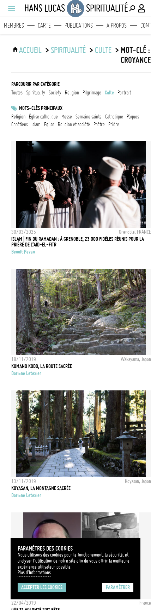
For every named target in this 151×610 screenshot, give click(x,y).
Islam (36, 124)
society (55, 92)
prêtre (99, 124)
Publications (79, 25)
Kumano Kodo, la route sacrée (41, 366)
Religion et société (74, 124)
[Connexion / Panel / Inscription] (142, 8)
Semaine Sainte (89, 117)
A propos (117, 25)
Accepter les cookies (41, 587)
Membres (14, 25)
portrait (124, 92)
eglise (49, 124)
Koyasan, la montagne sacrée (41, 488)
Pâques (133, 117)
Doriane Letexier (26, 373)
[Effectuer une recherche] (132, 8)
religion (72, 92)
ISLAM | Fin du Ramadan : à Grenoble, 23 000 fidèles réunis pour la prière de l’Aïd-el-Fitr (77, 242)
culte (103, 50)
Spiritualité (68, 50)
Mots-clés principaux (40, 108)
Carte (44, 25)
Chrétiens (19, 124)
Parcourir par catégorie (35, 84)
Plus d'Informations (34, 572)
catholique (114, 117)
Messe (66, 117)
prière (113, 124)
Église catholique (43, 117)
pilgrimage (92, 92)
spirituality (35, 92)
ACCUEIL (30, 50)
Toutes (17, 92)
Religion (18, 117)
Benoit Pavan (23, 252)
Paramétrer (118, 587)
